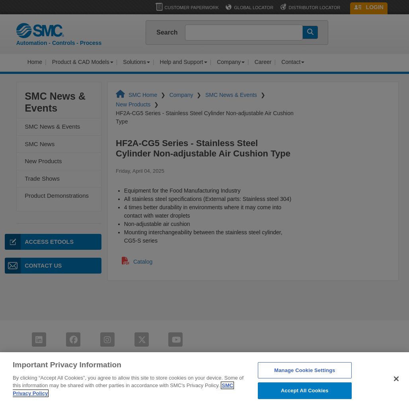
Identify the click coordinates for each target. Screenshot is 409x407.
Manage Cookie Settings (304, 389)
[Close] (396, 397)
